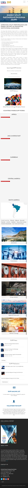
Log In (3, 481)
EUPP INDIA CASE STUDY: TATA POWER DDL (14, 366)
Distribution (14, 279)
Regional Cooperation (14, 315)
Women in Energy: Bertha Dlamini (12, 343)
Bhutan (12, 220)
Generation (14, 243)
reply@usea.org (5, 476)
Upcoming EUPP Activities (14, 68)
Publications (5, 382)
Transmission (13, 261)
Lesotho (8, 222)
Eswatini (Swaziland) (6, 223)
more (7, 460)
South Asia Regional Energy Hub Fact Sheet (10, 378)
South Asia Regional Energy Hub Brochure (14, 372)
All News (3, 360)
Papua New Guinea (21, 222)
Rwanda (3, 222)
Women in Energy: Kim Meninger (11, 349)
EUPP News (13, 340)
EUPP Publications (14, 364)
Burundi (22, 220)
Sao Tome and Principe (18, 223)
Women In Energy (13, 333)
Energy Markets (14, 297)
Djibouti (17, 220)
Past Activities (14, 73)
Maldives (13, 222)
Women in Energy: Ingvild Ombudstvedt (13, 354)
